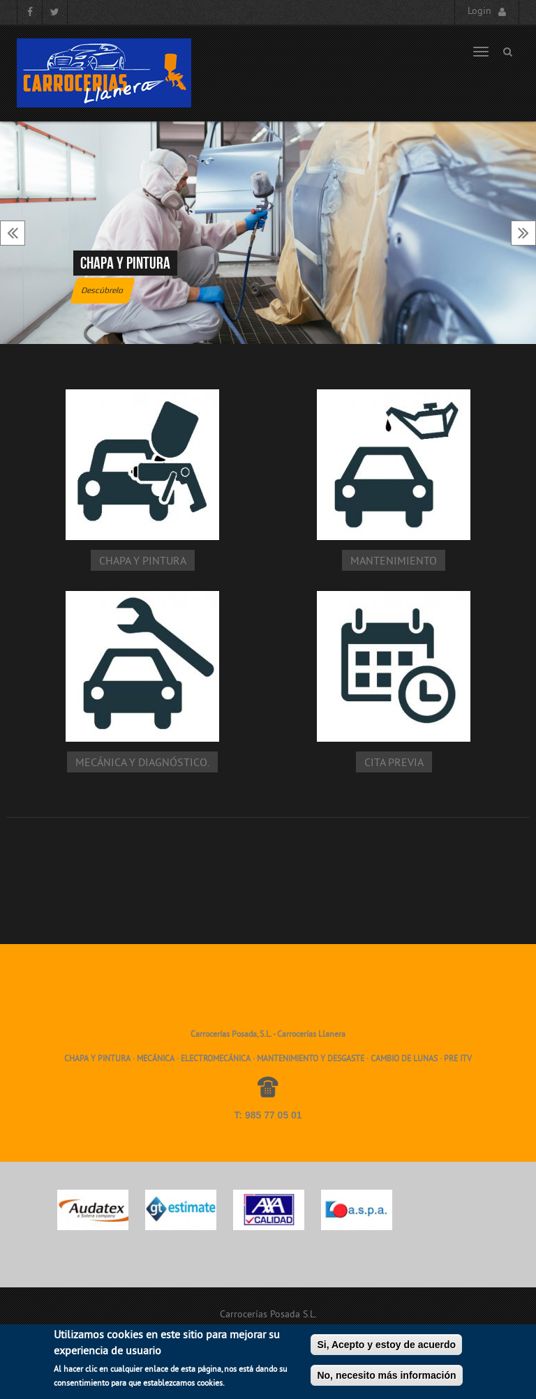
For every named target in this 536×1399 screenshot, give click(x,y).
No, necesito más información (386, 1380)
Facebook (29, 12)
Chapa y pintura (125, 263)
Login (479, 11)
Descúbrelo (102, 290)
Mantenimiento (393, 562)
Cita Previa (394, 763)
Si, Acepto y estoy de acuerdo (386, 1350)
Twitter (55, 12)
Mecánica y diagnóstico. (142, 763)
